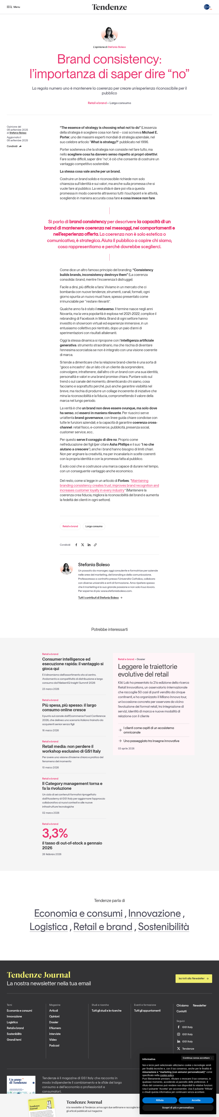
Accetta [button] (196, 1100)
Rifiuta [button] (160, 1100)
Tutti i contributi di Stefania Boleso (100, 597)
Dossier (53, 1022)
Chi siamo (183, 1005)
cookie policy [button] (167, 1075)
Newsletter (199, 1005)
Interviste (55, 1034)
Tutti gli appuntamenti (147, 1010)
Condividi (14, 146)
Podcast (54, 1045)
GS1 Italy (185, 1027)
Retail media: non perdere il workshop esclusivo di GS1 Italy (71, 749)
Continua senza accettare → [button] (197, 1058)
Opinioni (54, 1016)
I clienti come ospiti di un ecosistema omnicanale (146, 730)
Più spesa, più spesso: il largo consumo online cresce (69, 707)
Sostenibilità (163, 926)
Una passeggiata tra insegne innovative (148, 741)
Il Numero (55, 1028)
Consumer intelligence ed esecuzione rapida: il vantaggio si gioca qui (73, 664)
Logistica (49, 926)
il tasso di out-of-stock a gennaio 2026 (74, 838)
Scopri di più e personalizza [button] (178, 1107)
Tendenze (185, 1049)
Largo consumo (94, 526)
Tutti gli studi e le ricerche (106, 1010)
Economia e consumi (78, 913)
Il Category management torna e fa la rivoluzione (72, 786)
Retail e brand (70, 526)
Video (53, 1039)
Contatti (181, 1011)
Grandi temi (14, 1039)
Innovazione (154, 913)
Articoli (53, 1010)
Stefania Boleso (18, 132)
